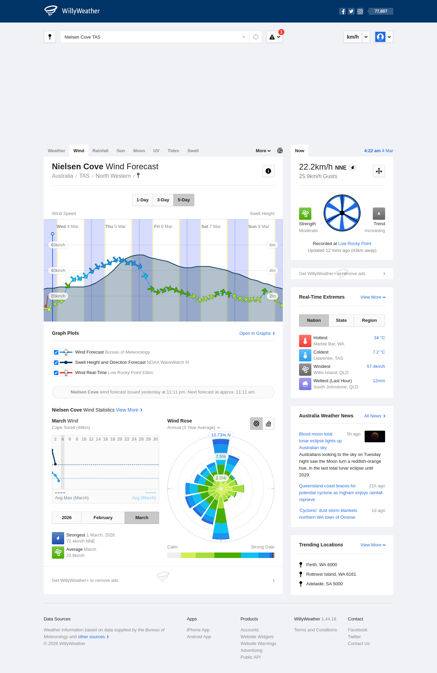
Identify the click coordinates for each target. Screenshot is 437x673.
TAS (84, 176)
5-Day (184, 199)
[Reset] (243, 37)
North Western (113, 176)
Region (369, 320)
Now (299, 150)
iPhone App (198, 629)
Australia (62, 176)
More (261, 150)
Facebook (357, 629)
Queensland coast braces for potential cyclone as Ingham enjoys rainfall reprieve (342, 492)
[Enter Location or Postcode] (161, 37)
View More (371, 297)
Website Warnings (258, 643)
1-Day (143, 199)
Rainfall (101, 150)
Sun (121, 150)
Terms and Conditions (315, 629)
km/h (353, 37)
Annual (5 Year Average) (191, 427)
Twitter (354, 636)
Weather (56, 150)
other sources (91, 636)
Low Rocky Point (354, 243)
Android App (199, 636)
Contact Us (359, 643)
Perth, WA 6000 (321, 564)
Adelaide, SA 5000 (324, 583)
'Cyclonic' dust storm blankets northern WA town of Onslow (342, 513)
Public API (250, 657)
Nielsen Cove (138, 175)
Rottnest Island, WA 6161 (331, 574)
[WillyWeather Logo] (76, 11)
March (141, 517)
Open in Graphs (255, 333)
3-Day (163, 199)
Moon (139, 150)
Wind (78, 150)
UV (156, 150)
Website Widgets (256, 636)
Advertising (251, 650)
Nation (314, 320)
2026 (67, 517)
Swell (193, 150)
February (103, 517)
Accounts (249, 629)
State (341, 320)
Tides (173, 150)
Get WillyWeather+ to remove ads (332, 273)
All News (372, 415)
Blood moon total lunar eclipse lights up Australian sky (342, 454)
